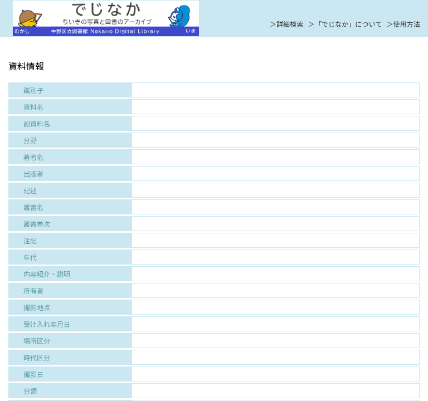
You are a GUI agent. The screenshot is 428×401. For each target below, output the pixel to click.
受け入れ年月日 (46, 324)
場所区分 (36, 340)
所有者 (33, 290)
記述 (30, 190)
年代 (30, 257)
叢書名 (33, 207)
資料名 (33, 106)
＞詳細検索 (287, 23)
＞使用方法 (403, 23)
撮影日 (33, 374)
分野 (30, 140)
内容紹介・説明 (46, 273)
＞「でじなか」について (345, 23)
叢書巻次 (36, 223)
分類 (30, 390)
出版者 (33, 173)
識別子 (33, 90)
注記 (30, 240)
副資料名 (36, 123)
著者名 (33, 157)
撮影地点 (36, 307)
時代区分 (36, 357)
